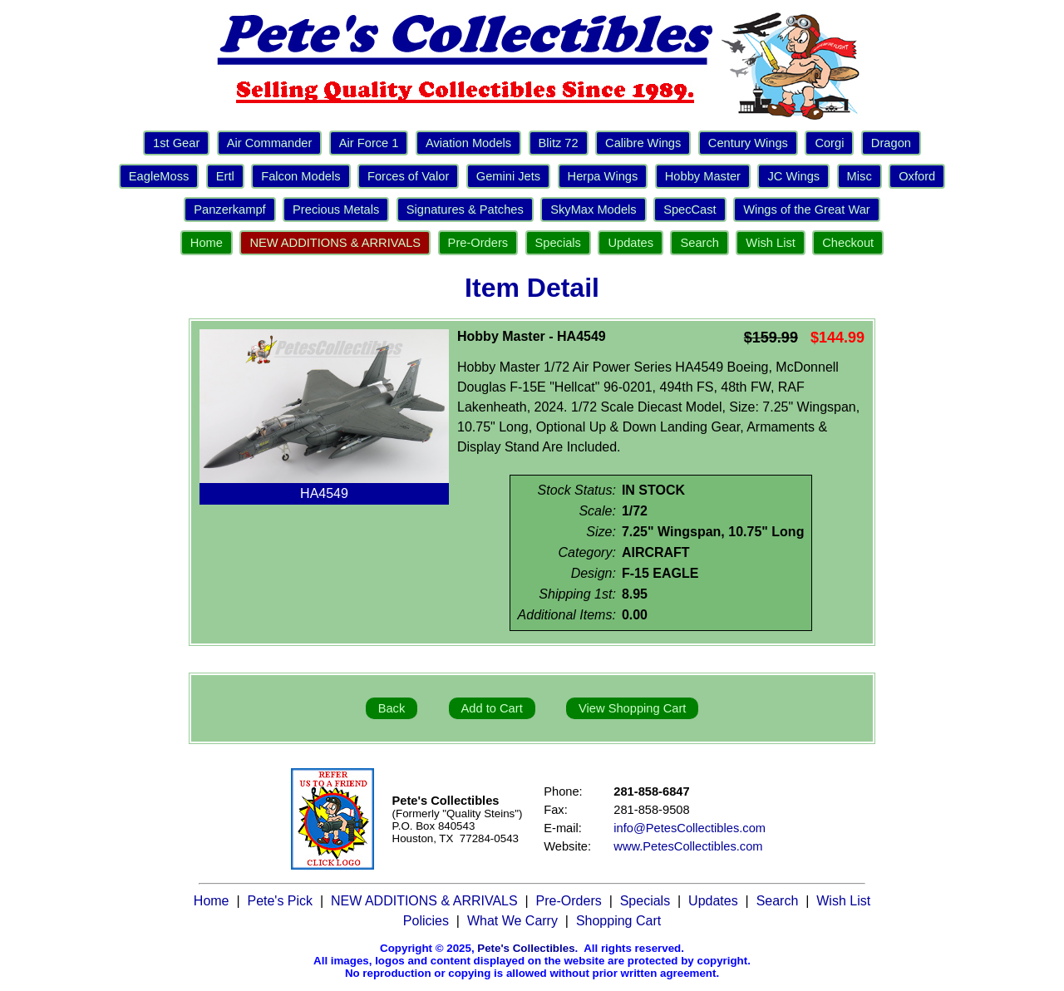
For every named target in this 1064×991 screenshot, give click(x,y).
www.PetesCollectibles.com (687, 846)
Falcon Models (300, 176)
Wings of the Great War (806, 209)
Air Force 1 (369, 143)
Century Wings (748, 143)
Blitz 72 (559, 143)
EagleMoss (159, 176)
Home (206, 242)
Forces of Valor (408, 176)
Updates (630, 242)
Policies (426, 921)
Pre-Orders (478, 242)
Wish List (770, 242)
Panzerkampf (229, 209)
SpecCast (690, 209)
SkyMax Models (593, 209)
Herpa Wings (603, 176)
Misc (859, 176)
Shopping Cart (618, 921)
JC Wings (793, 176)
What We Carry (512, 921)
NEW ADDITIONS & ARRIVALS (335, 242)
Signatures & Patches (465, 209)
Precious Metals (336, 209)
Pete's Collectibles (525, 948)
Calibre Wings (643, 143)
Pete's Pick (280, 901)
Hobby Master (703, 176)
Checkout (848, 242)
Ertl (225, 176)
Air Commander (270, 143)
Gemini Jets (508, 176)
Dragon (891, 143)
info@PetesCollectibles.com (689, 828)
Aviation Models (468, 143)
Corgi (829, 143)
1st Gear (176, 143)
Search (699, 242)
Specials (558, 242)
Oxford (917, 176)
